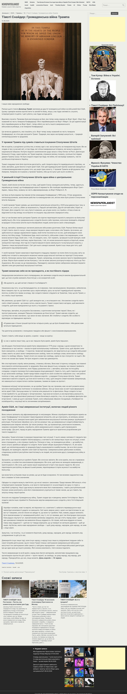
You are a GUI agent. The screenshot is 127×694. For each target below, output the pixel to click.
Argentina (86, 4)
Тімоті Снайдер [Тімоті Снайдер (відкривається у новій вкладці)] (8, 560)
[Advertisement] (107, 26)
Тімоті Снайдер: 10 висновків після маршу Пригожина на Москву (44, 599)
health (27, 4)
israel (96, 2)
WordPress (89, 691)
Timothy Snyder (52, 4)
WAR (26, 2)
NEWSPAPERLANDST (12, 2)
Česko (60, 4)
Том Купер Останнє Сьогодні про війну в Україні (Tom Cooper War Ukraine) (60, 2)
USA (92, 2)
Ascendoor (72, 691)
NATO (88, 2)
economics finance (36, 4)
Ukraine (31, 2)
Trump (72, 4)
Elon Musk (78, 4)
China (67, 4)
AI (63, 4)
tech (44, 4)
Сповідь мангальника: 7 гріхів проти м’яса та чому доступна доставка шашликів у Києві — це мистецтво (46, 657)
